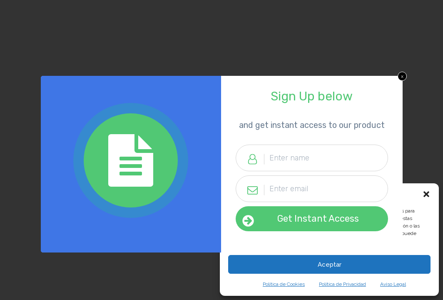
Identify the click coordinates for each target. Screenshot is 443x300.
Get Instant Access (318, 218)
